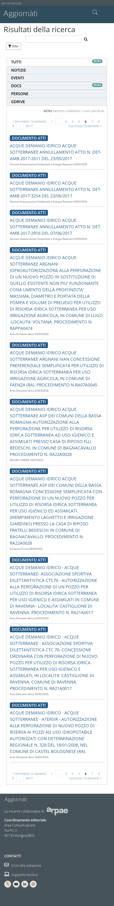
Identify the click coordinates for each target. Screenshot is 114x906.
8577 (29, 126)
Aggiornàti (20, 13)
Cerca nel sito (95, 12)
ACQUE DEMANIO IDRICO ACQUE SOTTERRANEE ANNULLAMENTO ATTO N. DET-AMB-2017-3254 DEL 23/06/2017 (55, 189)
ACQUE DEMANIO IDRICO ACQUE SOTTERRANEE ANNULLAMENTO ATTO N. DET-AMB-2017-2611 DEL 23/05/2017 (55, 152)
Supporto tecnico (21, 874)
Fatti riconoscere (11, 3)
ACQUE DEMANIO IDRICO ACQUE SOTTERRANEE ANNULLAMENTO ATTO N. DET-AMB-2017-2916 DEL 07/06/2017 (55, 226)
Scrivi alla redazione (22, 865)
